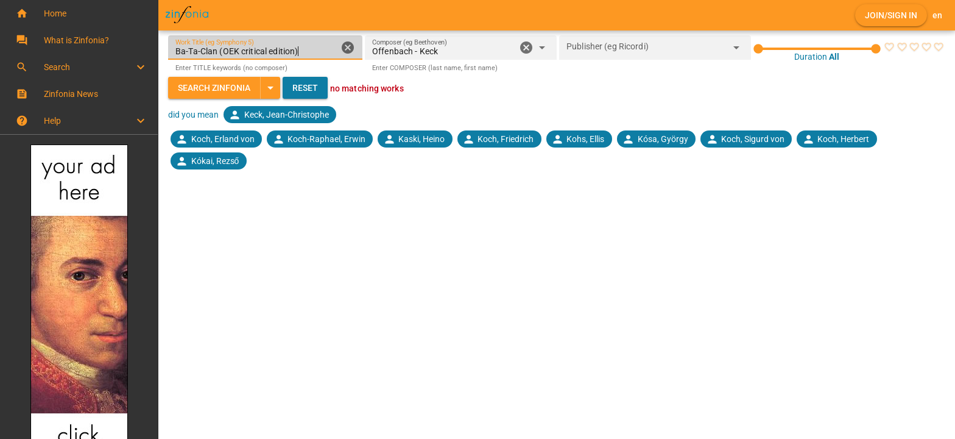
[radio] (889, 46)
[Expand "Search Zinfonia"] (270, 88)
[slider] (817, 48)
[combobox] (443, 51)
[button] (79, 13)
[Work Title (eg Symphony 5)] (256, 47)
